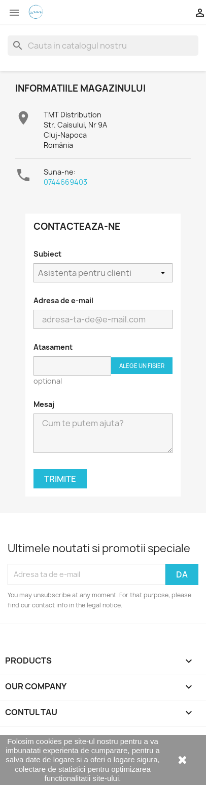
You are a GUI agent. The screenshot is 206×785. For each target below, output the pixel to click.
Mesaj (43, 404)
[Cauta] (103, 45)
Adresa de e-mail (63, 300)
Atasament (53, 347)
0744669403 (65, 182)
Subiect (47, 254)
